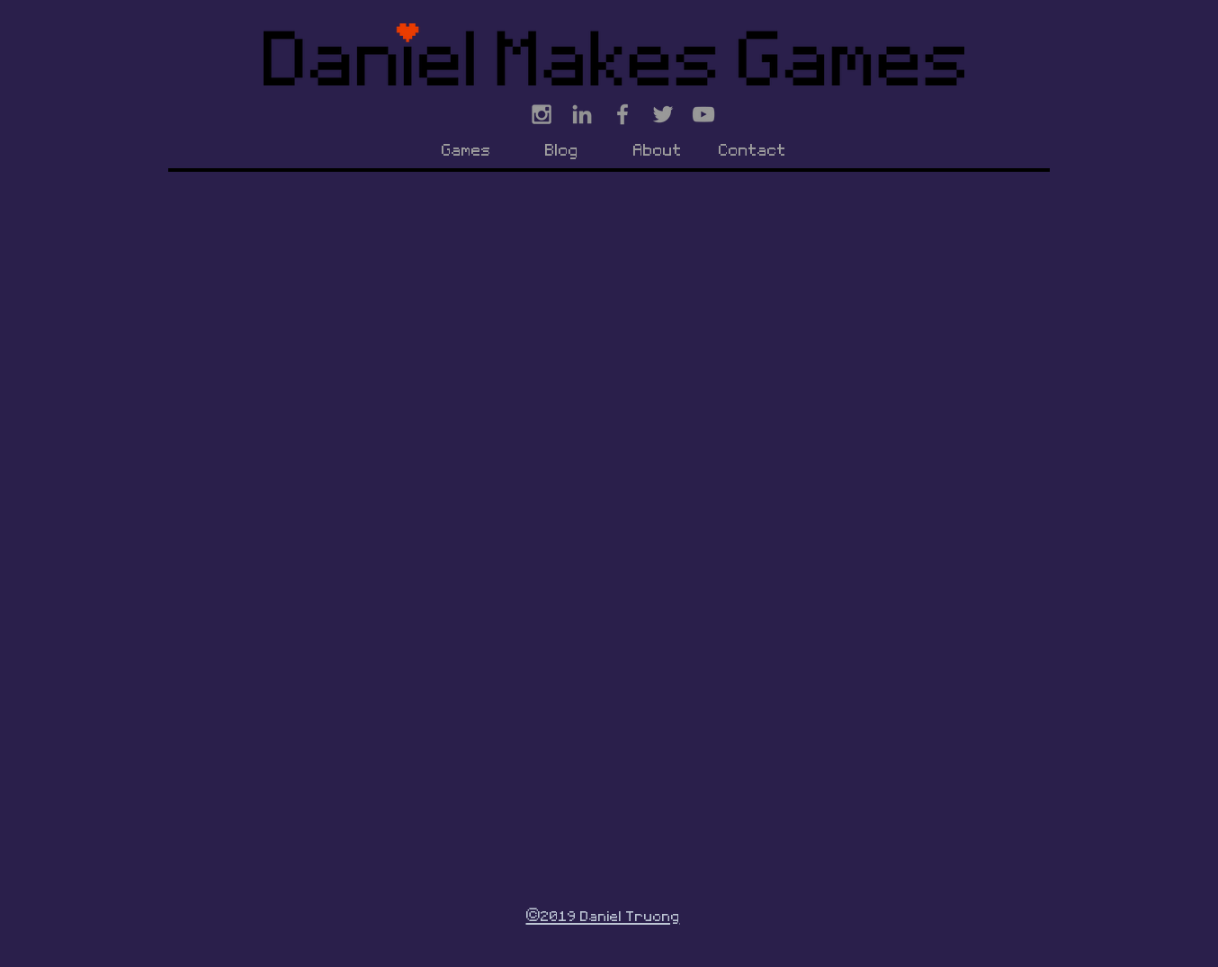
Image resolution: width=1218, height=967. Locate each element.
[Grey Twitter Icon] (662, 114)
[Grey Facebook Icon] (622, 114)
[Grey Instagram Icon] (541, 114)
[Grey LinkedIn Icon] (582, 114)
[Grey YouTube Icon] (703, 114)
